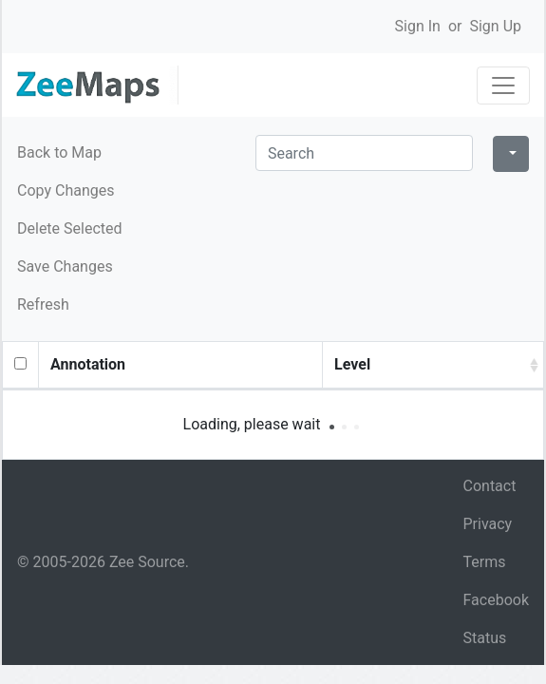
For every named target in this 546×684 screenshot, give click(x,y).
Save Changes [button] (65, 266)
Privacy (488, 524)
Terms (484, 562)
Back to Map (59, 152)
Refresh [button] (43, 304)
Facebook (496, 600)
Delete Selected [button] (69, 228)
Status (485, 638)
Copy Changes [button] (65, 190)
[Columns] (511, 154)
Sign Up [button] (495, 26)
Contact (490, 486)
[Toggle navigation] (503, 85)
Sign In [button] (418, 26)
